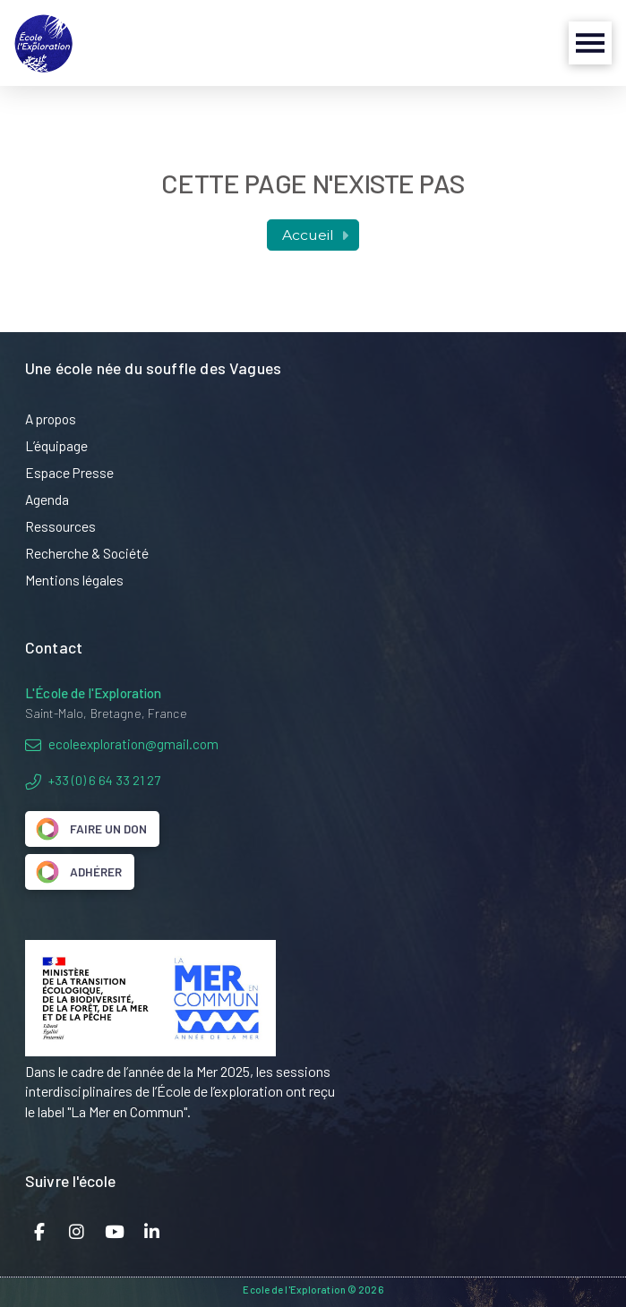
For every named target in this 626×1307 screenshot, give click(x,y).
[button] (590, 42)
